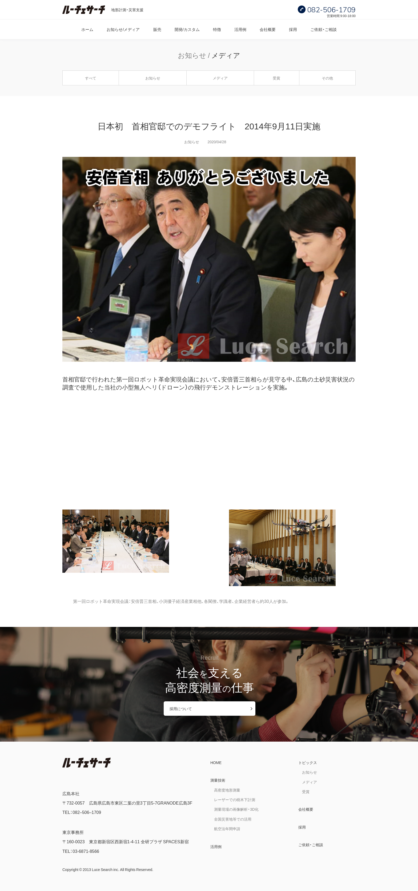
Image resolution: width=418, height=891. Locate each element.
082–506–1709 (87, 812)
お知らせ (152, 78)
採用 (293, 29)
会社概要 (268, 29)
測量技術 (217, 780)
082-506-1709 (331, 9)
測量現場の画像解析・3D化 (236, 809)
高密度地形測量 (227, 790)
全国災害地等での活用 (232, 819)
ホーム (87, 29)
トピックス (307, 762)
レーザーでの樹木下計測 (234, 799)
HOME (216, 762)
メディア (220, 78)
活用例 (240, 29)
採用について (181, 708)
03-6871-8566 (86, 851)
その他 (327, 78)
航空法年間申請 (227, 828)
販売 (157, 29)
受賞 (276, 78)
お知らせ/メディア (123, 29)
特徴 (217, 29)
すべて (90, 78)
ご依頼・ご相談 (323, 29)
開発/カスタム (187, 29)
